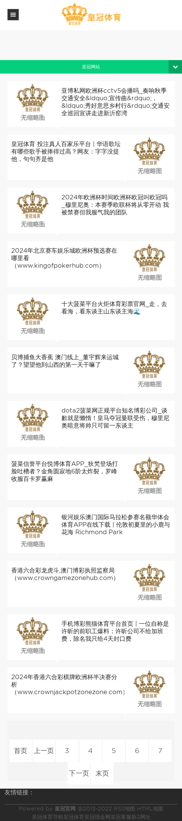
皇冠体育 (73, 817)
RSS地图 (124, 809)
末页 (102, 773)
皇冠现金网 (97, 817)
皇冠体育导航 (47, 817)
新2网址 (141, 817)
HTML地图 (150, 809)
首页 (21, 751)
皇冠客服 (120, 817)
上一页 (44, 751)
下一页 (79, 773)
